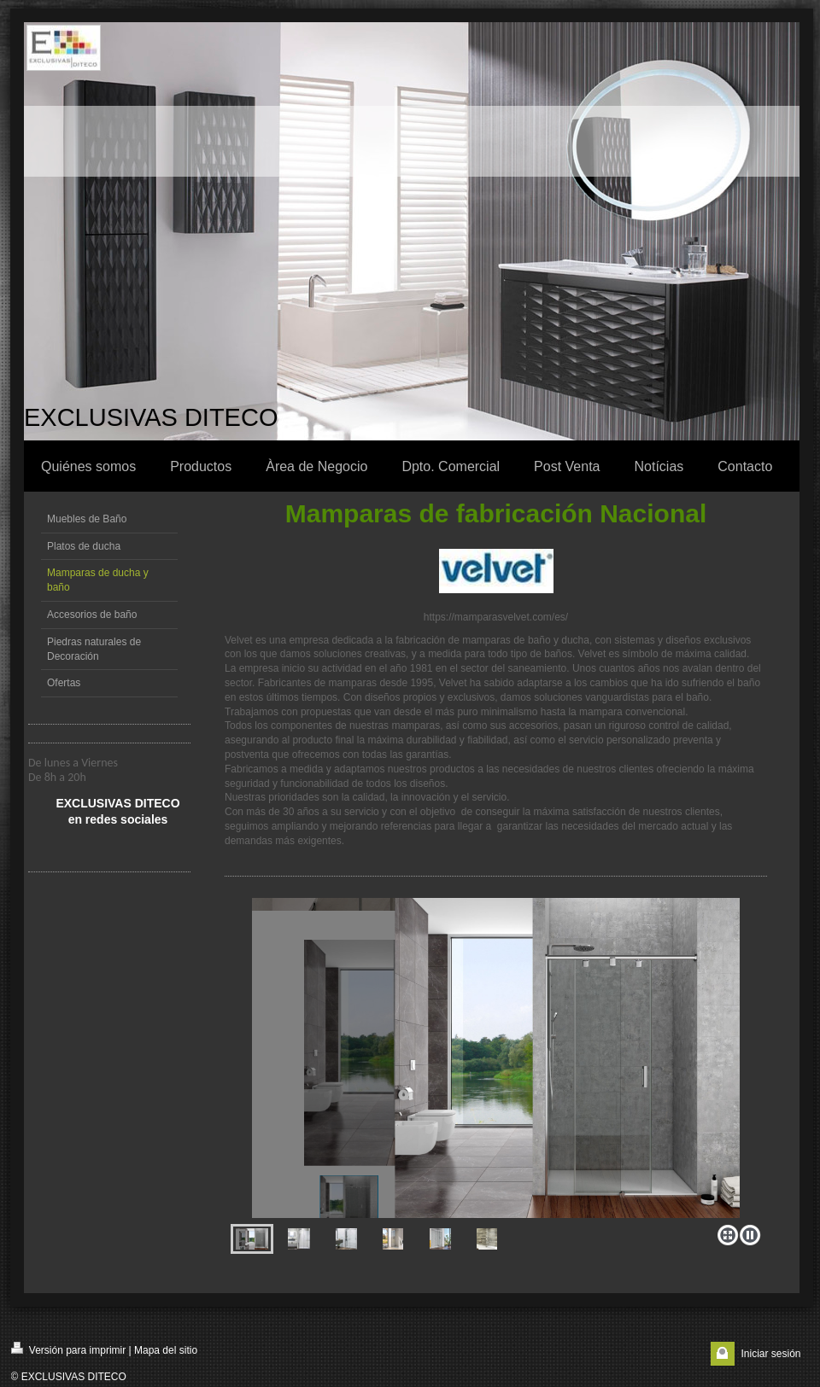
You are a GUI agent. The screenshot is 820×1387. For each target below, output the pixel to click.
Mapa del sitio (165, 1350)
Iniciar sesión (770, 1354)
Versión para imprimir (68, 1349)
